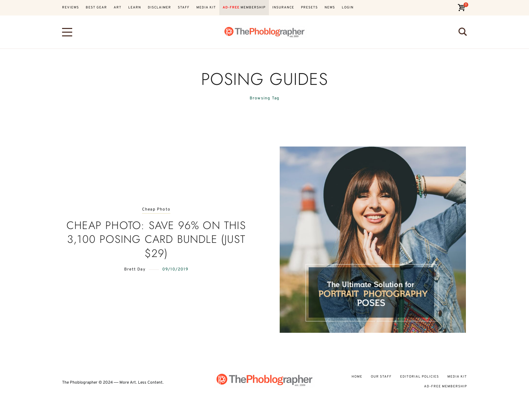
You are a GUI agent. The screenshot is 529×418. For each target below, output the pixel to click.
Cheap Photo (156, 209)
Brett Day (134, 269)
